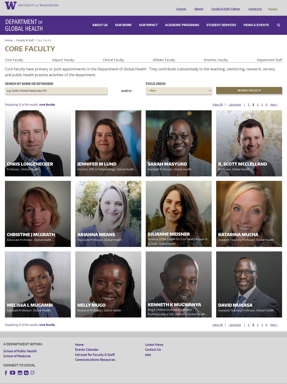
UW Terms (81, 380)
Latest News (154, 338)
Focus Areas (156, 77)
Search (278, 19)
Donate (272, 5)
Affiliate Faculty (164, 53)
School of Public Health (20, 345)
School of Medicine (17, 350)
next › (274, 98)
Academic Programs (182, 18)
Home (9, 34)
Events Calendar (87, 343)
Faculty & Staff (25, 34)
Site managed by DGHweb (107, 380)
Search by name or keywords (29, 77)
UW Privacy (63, 380)
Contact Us (254, 5)
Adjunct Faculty (63, 53)
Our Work (123, 18)
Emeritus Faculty (216, 53)
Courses (180, 5)
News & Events (256, 18)
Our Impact (148, 18)
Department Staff (269, 53)
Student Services (221, 18)
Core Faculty (14, 53)
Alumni (197, 5)
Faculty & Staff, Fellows (224, 5)
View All (218, 98)
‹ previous (234, 98)
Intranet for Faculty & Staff (95, 348)
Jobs (148, 348)
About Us (100, 18)
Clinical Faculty (113, 53)
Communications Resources (95, 353)
